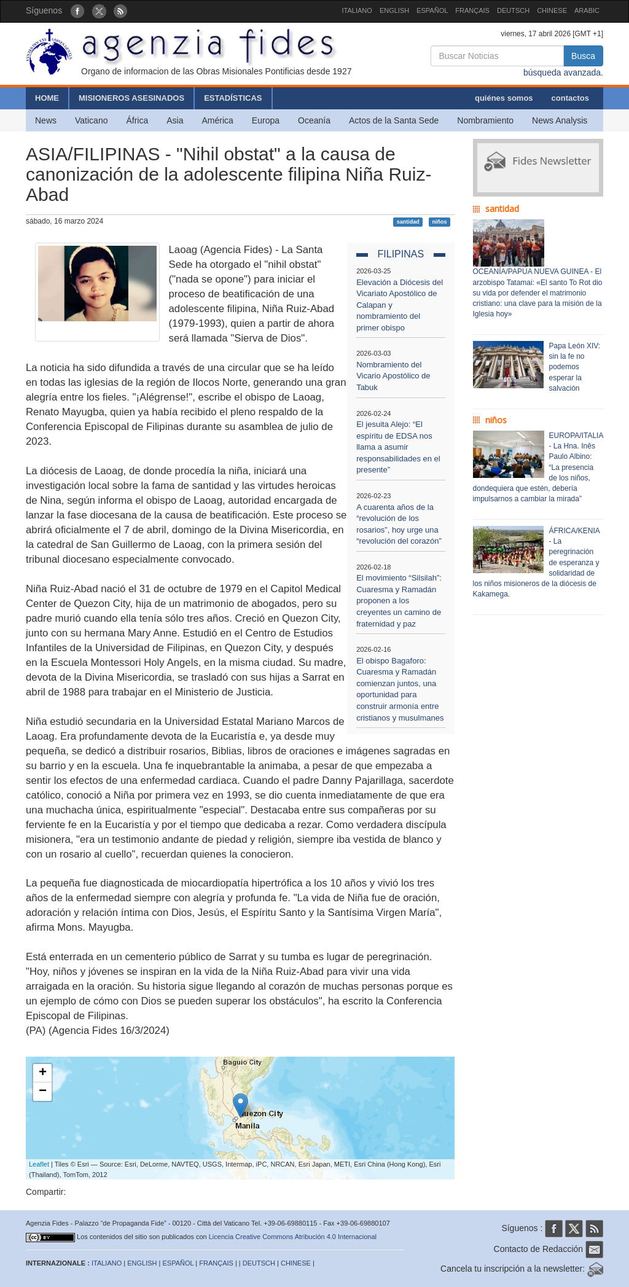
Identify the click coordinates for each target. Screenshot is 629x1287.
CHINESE (552, 10)
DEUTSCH (513, 10)
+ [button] (43, 1073)
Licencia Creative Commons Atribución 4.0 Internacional (293, 1236)
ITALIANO (357, 10)
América (217, 120)
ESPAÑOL (432, 10)
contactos (570, 98)
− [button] (43, 1091)
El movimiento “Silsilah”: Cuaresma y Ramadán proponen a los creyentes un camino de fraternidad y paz (399, 600)
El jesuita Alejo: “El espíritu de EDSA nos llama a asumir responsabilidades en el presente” (398, 447)
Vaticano (91, 120)
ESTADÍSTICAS (233, 98)
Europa (265, 120)
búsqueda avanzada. (563, 72)
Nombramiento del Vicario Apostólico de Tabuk (393, 376)
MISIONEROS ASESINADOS (131, 98)
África (137, 120)
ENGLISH (394, 10)
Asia (174, 120)
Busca (583, 56)
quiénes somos (504, 98)
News (46, 120)
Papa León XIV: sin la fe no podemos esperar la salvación (575, 367)
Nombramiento (485, 120)
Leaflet (39, 1164)
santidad (408, 222)
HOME (47, 98)
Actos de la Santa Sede (394, 120)
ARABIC (587, 10)
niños (439, 222)
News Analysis (559, 120)
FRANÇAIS (472, 10)
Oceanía (314, 120)
